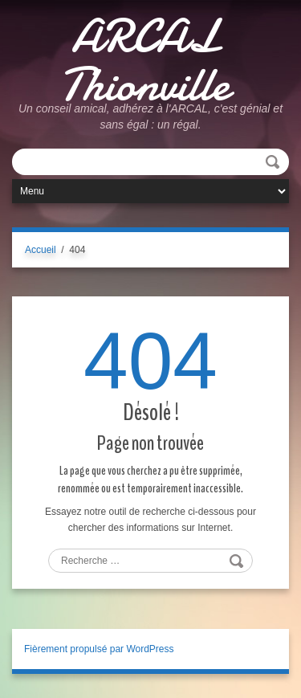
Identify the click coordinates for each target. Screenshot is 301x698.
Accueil (40, 249)
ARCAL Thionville (144, 60)
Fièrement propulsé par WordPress (99, 649)
